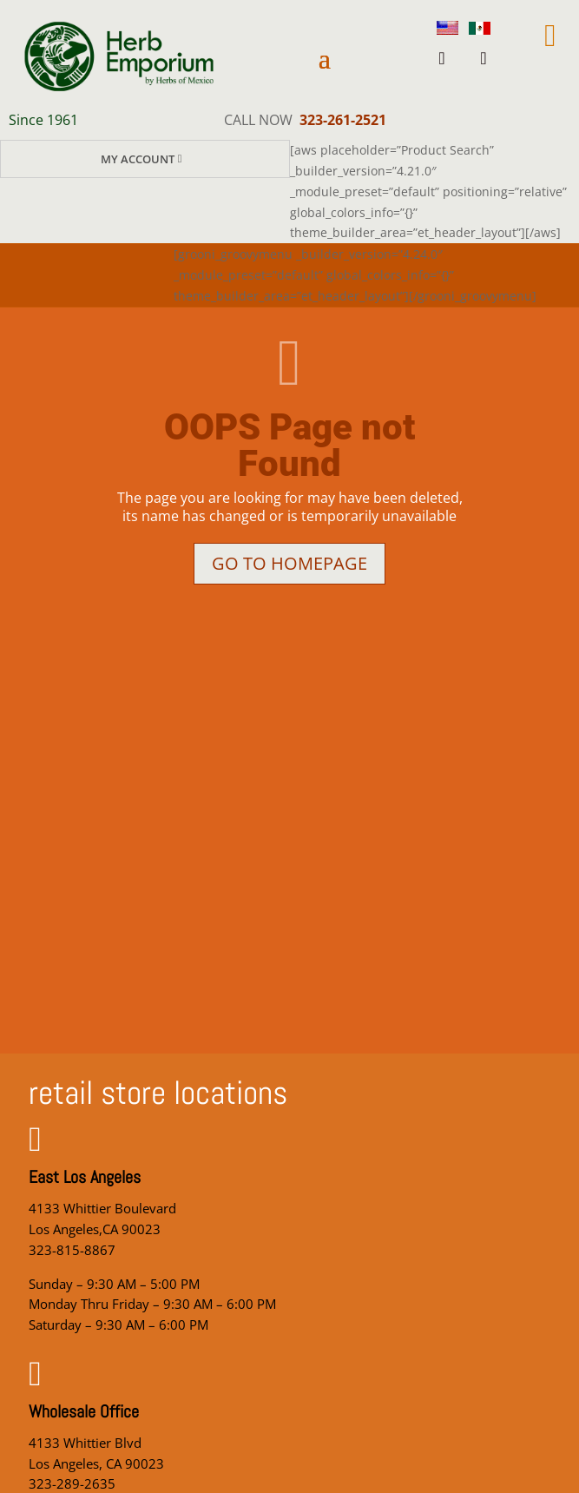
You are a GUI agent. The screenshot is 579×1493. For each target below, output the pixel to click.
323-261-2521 (342, 119)
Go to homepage (289, 563)
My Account (137, 159)
